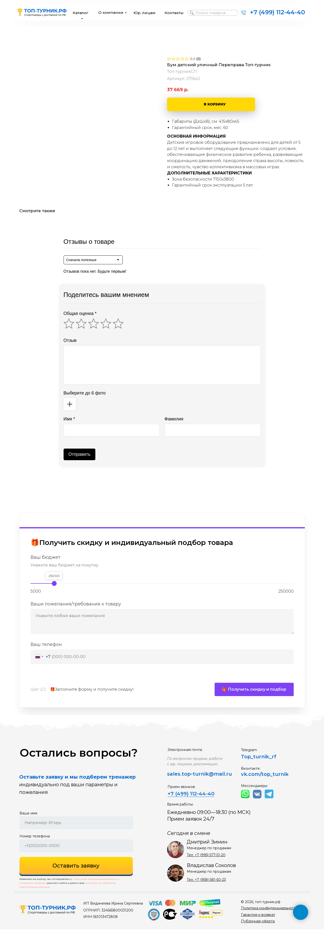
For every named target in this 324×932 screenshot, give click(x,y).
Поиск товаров (210, 12)
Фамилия (174, 418)
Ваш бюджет (45, 557)
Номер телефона (34, 839)
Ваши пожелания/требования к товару (76, 604)
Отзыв (70, 340)
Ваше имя (28, 816)
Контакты (174, 12)
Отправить (79, 454)
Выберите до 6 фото (85, 393)
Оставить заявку (76, 868)
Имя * (69, 418)
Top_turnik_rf (258, 759)
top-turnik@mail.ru (207, 777)
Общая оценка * (80, 313)
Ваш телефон (46, 644)
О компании (110, 12)
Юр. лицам (144, 12)
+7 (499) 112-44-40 (277, 12)
